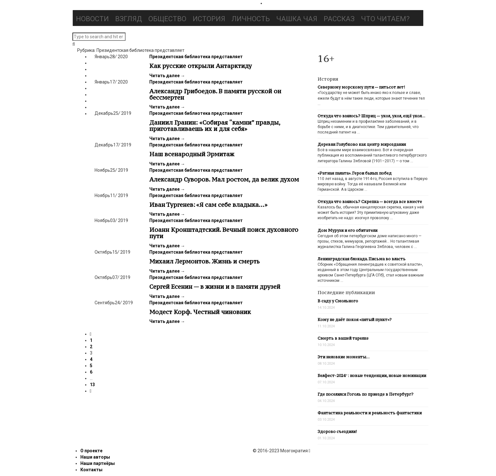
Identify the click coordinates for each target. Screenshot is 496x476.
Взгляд (128, 19)
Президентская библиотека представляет (196, 56)
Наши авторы (95, 457)
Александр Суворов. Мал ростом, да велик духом (224, 179)
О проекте (91, 450)
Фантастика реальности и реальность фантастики (370, 413)
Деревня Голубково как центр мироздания (362, 144)
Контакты (91, 469)
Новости (92, 19)
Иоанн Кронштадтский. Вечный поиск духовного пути (223, 233)
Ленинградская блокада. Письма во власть (362, 259)
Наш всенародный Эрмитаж (191, 154)
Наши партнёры (97, 463)
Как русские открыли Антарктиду (200, 66)
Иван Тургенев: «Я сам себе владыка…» (208, 204)
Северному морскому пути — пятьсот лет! (361, 87)
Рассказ (339, 19)
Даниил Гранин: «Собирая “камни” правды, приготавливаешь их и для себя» (214, 126)
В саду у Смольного (338, 301)
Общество (167, 19)
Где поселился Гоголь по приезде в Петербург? (365, 394)
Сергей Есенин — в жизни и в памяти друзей (214, 286)
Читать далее (167, 75)
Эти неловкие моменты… (343, 357)
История (209, 19)
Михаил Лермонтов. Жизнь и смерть (204, 261)
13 (92, 384)
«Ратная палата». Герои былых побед (355, 173)
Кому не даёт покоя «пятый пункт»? (355, 319)
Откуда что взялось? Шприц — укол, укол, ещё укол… (371, 116)
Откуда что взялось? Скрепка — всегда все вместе (370, 201)
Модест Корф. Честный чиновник (200, 312)
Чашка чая (296, 19)
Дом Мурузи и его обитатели (347, 230)
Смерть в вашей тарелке (343, 338)
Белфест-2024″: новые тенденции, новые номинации (372, 375)
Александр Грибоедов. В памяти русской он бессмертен (215, 94)
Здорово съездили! (337, 431)
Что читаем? (385, 19)
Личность (251, 19)
